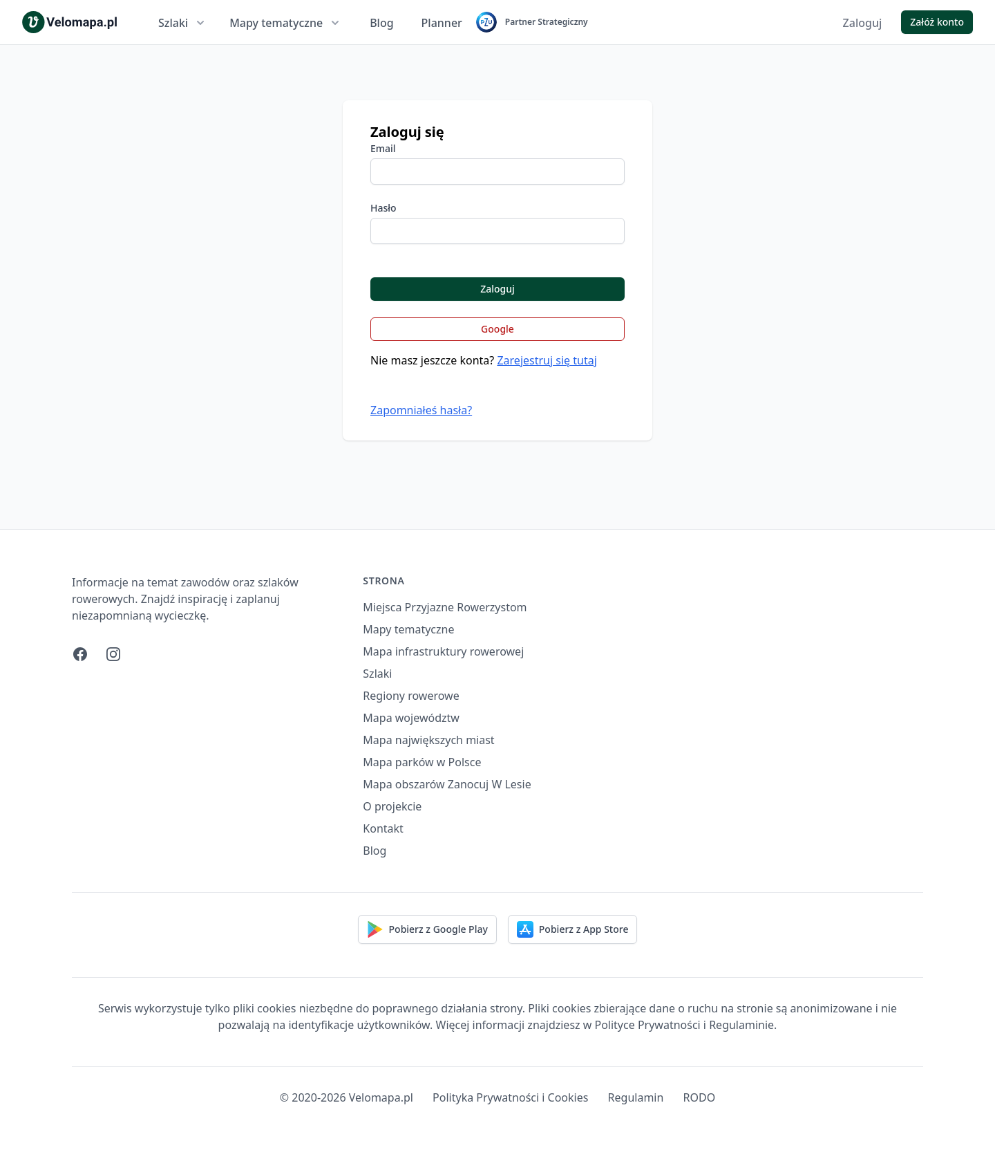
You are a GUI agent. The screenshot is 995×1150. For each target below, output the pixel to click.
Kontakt (383, 828)
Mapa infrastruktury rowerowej (443, 651)
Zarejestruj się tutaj (546, 360)
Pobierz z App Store (573, 929)
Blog (381, 22)
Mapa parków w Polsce (422, 762)
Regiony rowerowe (411, 695)
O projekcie (392, 806)
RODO (699, 1097)
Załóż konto (937, 21)
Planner (441, 22)
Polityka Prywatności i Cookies (510, 1097)
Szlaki (182, 22)
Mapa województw (411, 717)
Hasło (383, 207)
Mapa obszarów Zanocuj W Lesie (447, 784)
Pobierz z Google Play (427, 929)
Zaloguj (862, 22)
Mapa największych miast (428, 740)
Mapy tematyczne (285, 22)
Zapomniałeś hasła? (421, 410)
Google (497, 328)
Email (383, 148)
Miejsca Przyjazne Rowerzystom (445, 607)
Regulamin (636, 1097)
